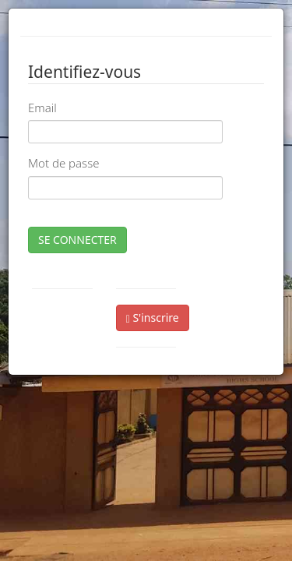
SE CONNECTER (77, 239)
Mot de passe (63, 163)
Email (42, 107)
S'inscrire (152, 317)
